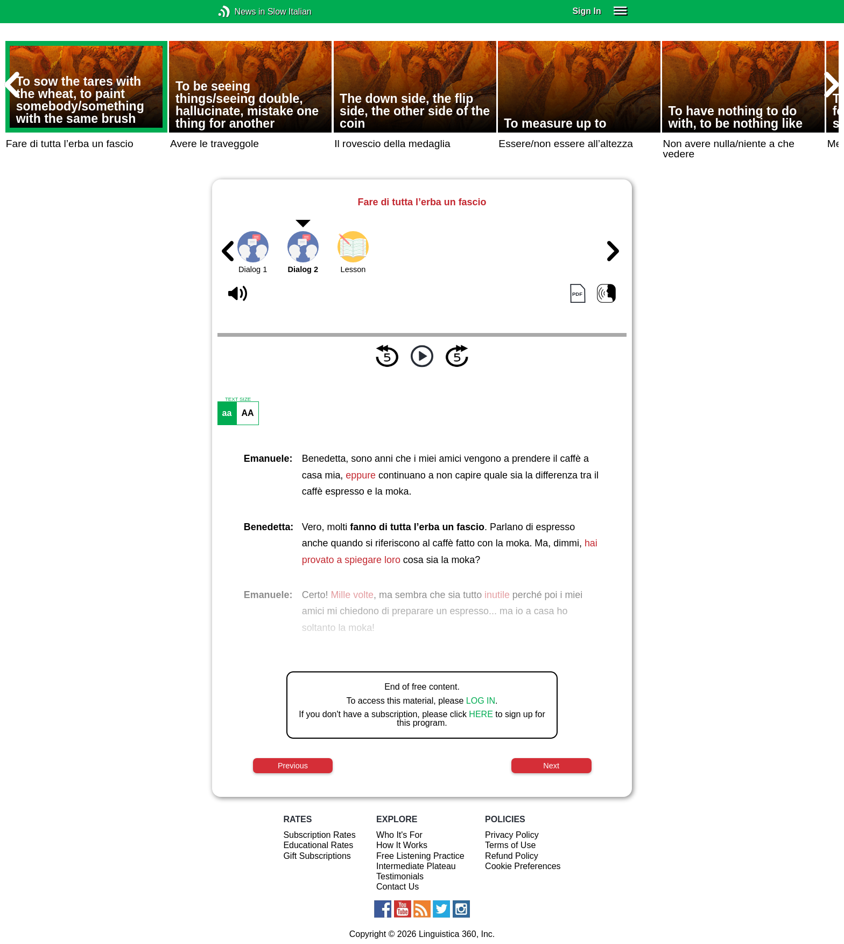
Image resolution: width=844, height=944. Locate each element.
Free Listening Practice (420, 855)
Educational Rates (318, 845)
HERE (481, 714)
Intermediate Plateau (416, 866)
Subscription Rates (319, 834)
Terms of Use (510, 845)
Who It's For (399, 834)
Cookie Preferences (523, 866)
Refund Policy (511, 855)
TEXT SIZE (238, 399)
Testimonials (400, 876)
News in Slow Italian (240, 11)
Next (551, 765)
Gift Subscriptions (316, 855)
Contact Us (397, 886)
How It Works (401, 845)
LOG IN (480, 700)
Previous (293, 765)
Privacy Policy (512, 834)
